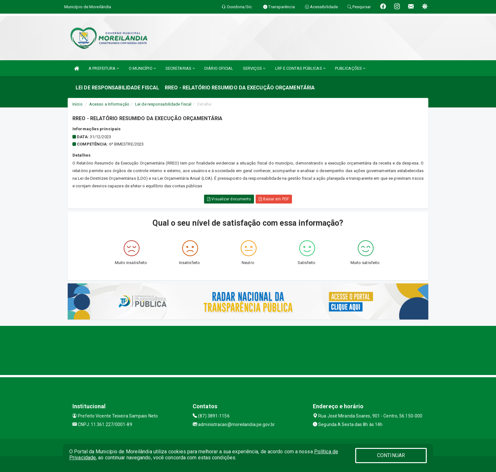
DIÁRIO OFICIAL (218, 68)
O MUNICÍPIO (142, 68)
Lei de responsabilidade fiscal (163, 104)
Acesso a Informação (109, 104)
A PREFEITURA (104, 68)
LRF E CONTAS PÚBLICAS (300, 68)
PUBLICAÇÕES (350, 68)
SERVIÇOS (254, 68)
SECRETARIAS (180, 68)
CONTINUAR (391, 455)
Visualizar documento (229, 199)
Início (77, 104)
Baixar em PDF (274, 199)
